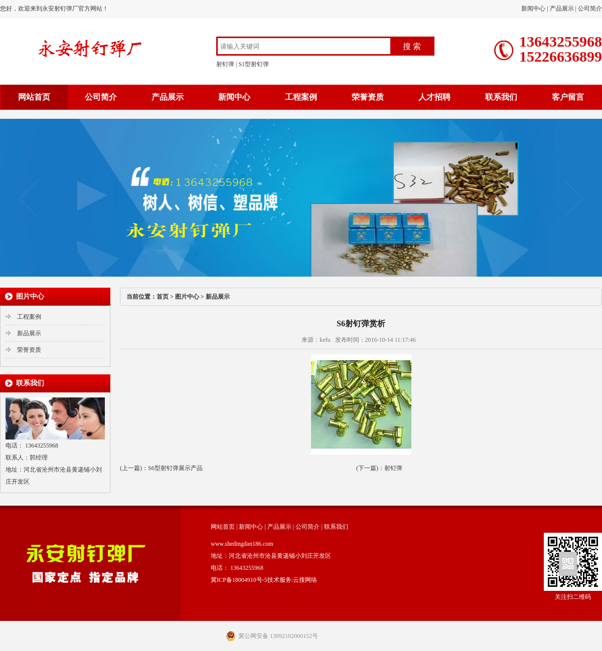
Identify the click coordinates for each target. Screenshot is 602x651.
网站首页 (34, 97)
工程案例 (301, 97)
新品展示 (29, 333)
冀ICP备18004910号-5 (239, 579)
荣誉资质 (368, 97)
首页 (163, 296)
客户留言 (568, 97)
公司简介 (590, 8)
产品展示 (562, 8)
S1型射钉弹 (253, 64)
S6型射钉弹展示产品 (175, 468)
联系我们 (501, 97)
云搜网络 (305, 579)
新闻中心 (533, 8)
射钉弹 (225, 64)
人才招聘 (434, 97)
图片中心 (187, 296)
